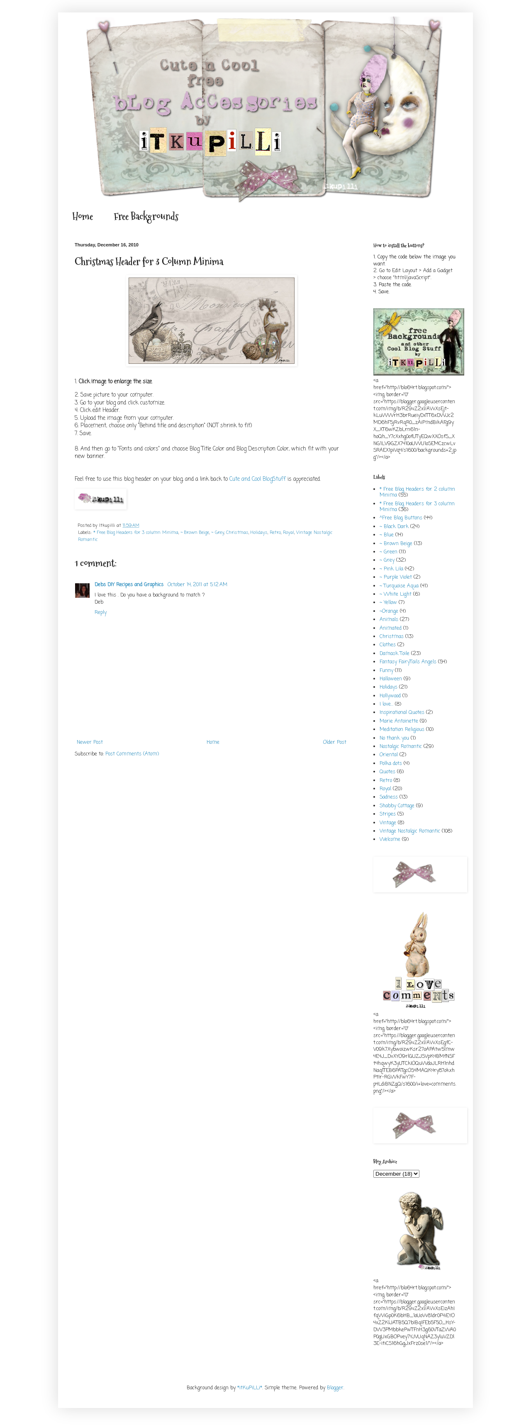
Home (82, 216)
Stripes (388, 814)
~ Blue (387, 535)
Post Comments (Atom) (132, 754)
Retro (275, 532)
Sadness (389, 797)
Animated (391, 628)
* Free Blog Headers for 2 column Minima (417, 492)
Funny (386, 671)
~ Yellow (388, 603)
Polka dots (391, 763)
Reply (101, 612)
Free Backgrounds (146, 216)
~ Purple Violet (396, 577)
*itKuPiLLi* (249, 1388)
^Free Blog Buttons (401, 518)
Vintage (388, 823)
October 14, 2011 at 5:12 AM (197, 585)
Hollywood (390, 696)
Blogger (335, 1388)
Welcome (390, 839)
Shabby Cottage (397, 806)
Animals (389, 620)
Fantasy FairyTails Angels (408, 662)
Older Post (334, 742)
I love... (386, 704)
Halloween (391, 679)
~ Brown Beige (194, 532)
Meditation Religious (402, 729)
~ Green (388, 552)
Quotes (387, 772)
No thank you (394, 738)
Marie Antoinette (399, 721)
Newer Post (90, 742)
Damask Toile (394, 654)
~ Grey (217, 532)
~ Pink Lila (391, 569)
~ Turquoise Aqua (399, 586)
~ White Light (396, 594)
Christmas (237, 532)
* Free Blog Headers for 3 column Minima (135, 532)
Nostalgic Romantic (401, 746)
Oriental (389, 755)
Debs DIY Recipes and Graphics (130, 585)
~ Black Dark (394, 527)
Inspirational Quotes (402, 712)
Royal (288, 532)
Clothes (388, 645)
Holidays (259, 532)
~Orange (389, 611)
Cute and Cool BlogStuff (257, 479)
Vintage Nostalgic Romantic (410, 831)
